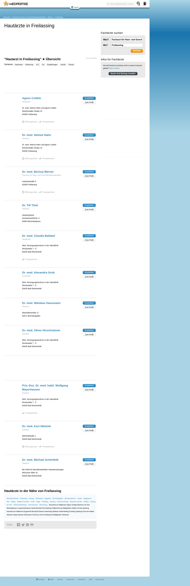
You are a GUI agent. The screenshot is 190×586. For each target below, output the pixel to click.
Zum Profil (89, 102)
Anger (38, 502)
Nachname (19, 65)
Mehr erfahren (114, 68)
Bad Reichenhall (12, 498)
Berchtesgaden (58, 498)
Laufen (79, 498)
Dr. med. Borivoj (38, 171)
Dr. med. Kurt (36, 426)
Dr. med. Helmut (36, 134)
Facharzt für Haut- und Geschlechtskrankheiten (29, 17)
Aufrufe (63, 65)
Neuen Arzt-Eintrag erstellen (123, 74)
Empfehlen (89, 98)
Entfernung (29, 65)
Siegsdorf (47, 498)
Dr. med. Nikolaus (41, 302)
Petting (86, 502)
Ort (43, 65)
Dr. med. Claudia (38, 235)
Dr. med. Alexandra (38, 272)
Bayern (50, 17)
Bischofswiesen (70, 498)
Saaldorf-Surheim (23, 502)
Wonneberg (43, 505)
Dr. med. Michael (40, 459)
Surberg (53, 502)
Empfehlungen (52, 65)
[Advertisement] (50, 80)
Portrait (71, 65)
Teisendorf (39, 498)
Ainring (31, 498)
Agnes (31, 98)
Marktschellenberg (20, 505)
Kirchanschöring (62, 502)
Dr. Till (30, 205)
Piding (13, 502)
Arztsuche (6, 17)
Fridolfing (45, 502)
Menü (75, 7)
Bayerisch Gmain (76, 502)
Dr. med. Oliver (41, 330)
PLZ (37, 65)
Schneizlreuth (33, 505)
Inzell (32, 502)
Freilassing (59, 17)
